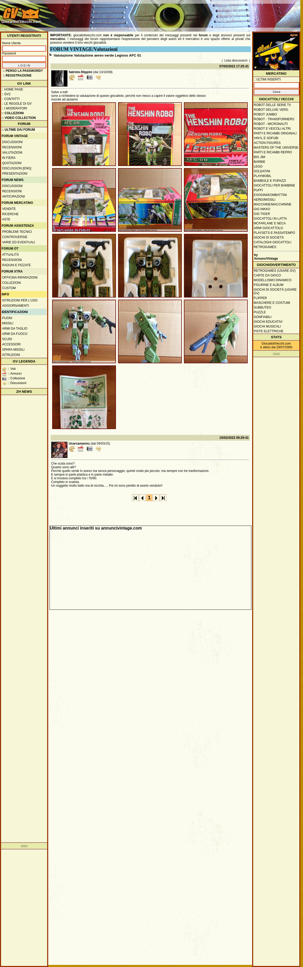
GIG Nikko (262, 209)
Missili (7, 323)
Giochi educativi (268, 322)
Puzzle (260, 312)
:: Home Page (12, 89)
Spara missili (13, 349)
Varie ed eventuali (18, 242)
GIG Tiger (262, 214)
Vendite (9, 209)
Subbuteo (262, 307)
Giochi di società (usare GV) (275, 291)
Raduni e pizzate (16, 265)
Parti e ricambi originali (275, 133)
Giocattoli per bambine (274, 185)
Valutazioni (12, 152)
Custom (9, 288)
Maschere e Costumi (272, 303)
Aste (6, 219)
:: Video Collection (19, 118)
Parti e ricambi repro (273, 152)
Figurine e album (269, 285)
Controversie (14, 237)
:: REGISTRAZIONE (17, 75)
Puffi (258, 190)
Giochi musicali (267, 326)
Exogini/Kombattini (270, 195)
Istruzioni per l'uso (19, 300)
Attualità (10, 254)
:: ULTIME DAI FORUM (18, 130)
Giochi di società (269, 237)
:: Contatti (10, 99)
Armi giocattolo (268, 228)
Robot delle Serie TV (272, 105)
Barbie (259, 162)
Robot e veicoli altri (272, 128)
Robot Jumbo (265, 114)
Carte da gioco (267, 275)
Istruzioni (11, 355)
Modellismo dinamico (272, 280)
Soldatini (262, 171)
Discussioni (12, 142)
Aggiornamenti (15, 306)
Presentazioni (14, 173)
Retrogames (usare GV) (275, 271)
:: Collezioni (13, 113)
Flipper (260, 298)
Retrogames (265, 247)
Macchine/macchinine (272, 204)
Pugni (7, 318)
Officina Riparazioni (19, 277)
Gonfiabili (262, 317)
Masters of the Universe (276, 147)
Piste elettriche (269, 331)
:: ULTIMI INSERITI (267, 79)
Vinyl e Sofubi (266, 138)
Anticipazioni (13, 196)
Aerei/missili (264, 200)
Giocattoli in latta (270, 218)
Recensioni (12, 147)
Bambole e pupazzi (270, 181)
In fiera (9, 158)
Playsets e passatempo (274, 233)
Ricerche (10, 214)
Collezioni (11, 283)
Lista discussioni (235, 60)
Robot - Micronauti (271, 124)
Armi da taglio (14, 328)
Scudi (7, 339)
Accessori (11, 344)
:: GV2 (6, 94)
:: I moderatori (14, 108)
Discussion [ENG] (16, 168)
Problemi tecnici (17, 232)
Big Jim (259, 157)
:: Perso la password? (23, 71)
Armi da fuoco (14, 334)
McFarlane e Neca (270, 223)
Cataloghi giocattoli (272, 242)
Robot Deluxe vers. (271, 110)
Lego (258, 166)
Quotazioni (12, 163)
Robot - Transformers (274, 119)
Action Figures (267, 143)
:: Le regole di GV (17, 103)
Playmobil (262, 176)
